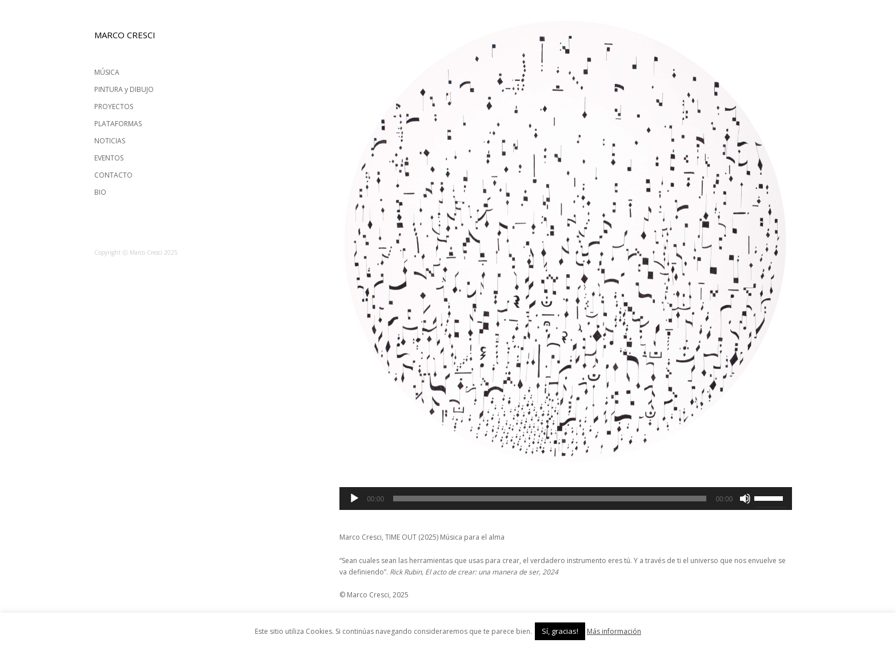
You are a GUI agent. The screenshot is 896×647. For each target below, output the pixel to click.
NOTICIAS (109, 141)
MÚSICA (106, 72)
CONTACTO (113, 175)
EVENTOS (108, 158)
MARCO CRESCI (124, 35)
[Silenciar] (745, 498)
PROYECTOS (113, 106)
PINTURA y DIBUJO (124, 89)
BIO (100, 192)
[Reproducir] (354, 498)
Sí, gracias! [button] (560, 631)
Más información (614, 631)
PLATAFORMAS (118, 123)
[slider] (549, 498)
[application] (565, 498)
